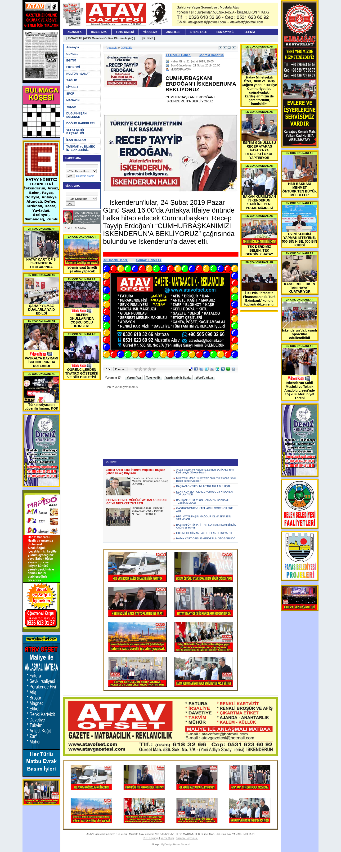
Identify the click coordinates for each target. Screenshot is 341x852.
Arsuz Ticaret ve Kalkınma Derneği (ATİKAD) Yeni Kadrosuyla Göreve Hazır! (205, 471)
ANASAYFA (74, 32)
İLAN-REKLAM (76, 140)
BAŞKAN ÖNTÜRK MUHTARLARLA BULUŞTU (203, 486)
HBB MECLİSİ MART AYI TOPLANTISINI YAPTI (204, 533)
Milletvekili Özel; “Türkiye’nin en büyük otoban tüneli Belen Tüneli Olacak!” (206, 479)
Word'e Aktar (204, 377)
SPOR (70, 93)
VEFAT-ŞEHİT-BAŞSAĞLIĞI (75, 131)
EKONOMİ (73, 67)
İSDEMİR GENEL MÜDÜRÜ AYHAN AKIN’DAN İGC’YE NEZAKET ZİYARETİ (148, 511)
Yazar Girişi (167, 838)
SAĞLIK (71, 80)
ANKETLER (173, 32)
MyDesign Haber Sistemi (175, 844)
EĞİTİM (71, 60)
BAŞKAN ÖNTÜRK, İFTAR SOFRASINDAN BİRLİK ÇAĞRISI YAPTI (206, 526)
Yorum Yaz (134, 377)
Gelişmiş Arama (85, 176)
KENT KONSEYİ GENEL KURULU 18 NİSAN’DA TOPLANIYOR (204, 493)
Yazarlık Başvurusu (187, 838)
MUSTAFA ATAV (76, 228)
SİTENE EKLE (198, 32)
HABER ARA (99, 32)
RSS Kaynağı (150, 838)
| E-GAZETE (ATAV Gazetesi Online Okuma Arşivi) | (100, 38)
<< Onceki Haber (178, 55)
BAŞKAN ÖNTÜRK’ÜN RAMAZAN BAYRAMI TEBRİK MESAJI (202, 501)
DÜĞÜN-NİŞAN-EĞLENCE (76, 115)
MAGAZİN (73, 100)
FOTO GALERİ (125, 32)
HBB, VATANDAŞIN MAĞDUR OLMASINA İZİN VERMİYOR (203, 518)
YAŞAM (71, 107)
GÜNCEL (72, 54)
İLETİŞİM (249, 32)
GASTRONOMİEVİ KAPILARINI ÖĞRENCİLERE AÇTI (204, 509)
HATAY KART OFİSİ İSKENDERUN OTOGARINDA (205, 538)
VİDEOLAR (150, 32)
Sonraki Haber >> (211, 55)
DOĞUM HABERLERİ (80, 123)
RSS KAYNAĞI (225, 32)
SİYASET (72, 87)
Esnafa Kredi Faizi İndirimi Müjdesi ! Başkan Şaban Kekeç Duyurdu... (150, 481)
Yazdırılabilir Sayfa (178, 377)
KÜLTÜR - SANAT (78, 73)
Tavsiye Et (153, 377)
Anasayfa (72, 47)
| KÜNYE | (148, 38)
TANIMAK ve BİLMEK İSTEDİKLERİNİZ (80, 148)
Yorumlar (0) (113, 377)
